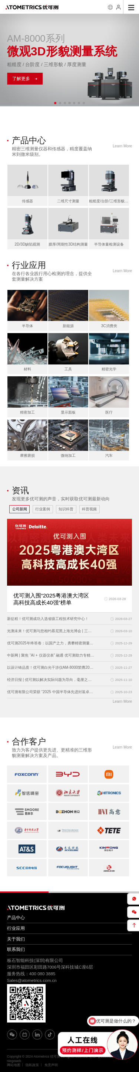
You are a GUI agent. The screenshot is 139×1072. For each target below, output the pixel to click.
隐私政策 (32, 1065)
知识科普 (66, 509)
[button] (55, 103)
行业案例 (42, 509)
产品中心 (16, 917)
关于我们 (16, 939)
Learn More (122, 146)
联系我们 (16, 949)
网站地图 (13, 1065)
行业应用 (16, 928)
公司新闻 (19, 509)
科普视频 (89, 509)
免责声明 (51, 1065)
